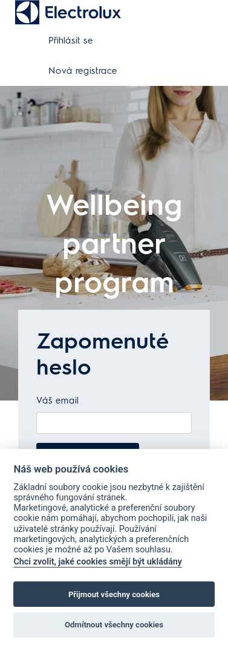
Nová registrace (82, 70)
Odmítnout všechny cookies (114, 624)
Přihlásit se (70, 40)
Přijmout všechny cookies (114, 594)
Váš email (57, 400)
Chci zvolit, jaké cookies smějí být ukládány (97, 562)
